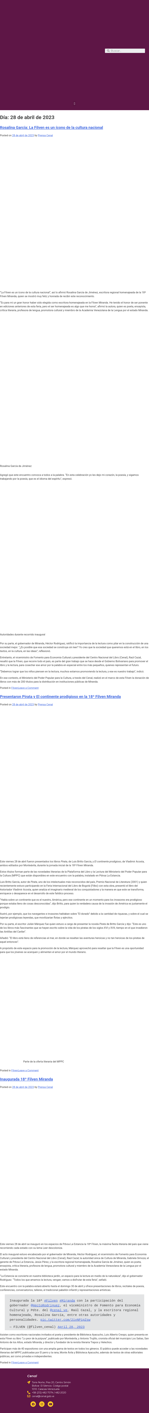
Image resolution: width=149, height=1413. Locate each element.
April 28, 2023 (71, 1327)
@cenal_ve (58, 1310)
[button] (74, 103)
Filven (14, 687)
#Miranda (67, 1301)
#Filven (51, 1301)
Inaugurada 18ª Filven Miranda (26, 1079)
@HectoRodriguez (45, 1305)
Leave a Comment (28, 687)
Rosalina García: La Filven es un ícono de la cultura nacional (51, 127)
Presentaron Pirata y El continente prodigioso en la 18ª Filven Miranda (60, 696)
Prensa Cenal (45, 135)
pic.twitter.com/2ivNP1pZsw (65, 1320)
